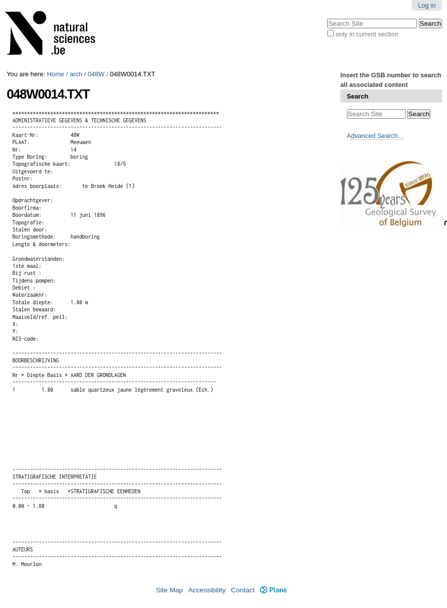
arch (76, 74)
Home (55, 74)
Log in (426, 5)
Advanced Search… (376, 135)
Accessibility (207, 590)
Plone (274, 590)
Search (358, 96)
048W (96, 74)
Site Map (169, 590)
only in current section (366, 34)
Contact (243, 590)
